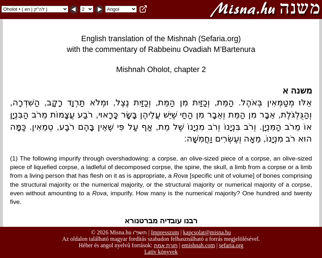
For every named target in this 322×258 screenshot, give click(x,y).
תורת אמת (166, 245)
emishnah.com (198, 245)
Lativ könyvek (161, 252)
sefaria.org (231, 245)
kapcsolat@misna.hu (207, 232)
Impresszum (165, 232)
